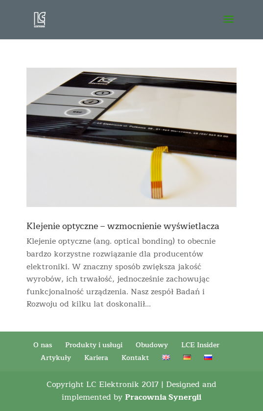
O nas (42, 345)
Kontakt (135, 357)
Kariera (96, 357)
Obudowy (152, 345)
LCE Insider (200, 345)
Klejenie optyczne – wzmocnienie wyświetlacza (122, 226)
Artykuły (56, 357)
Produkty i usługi (93, 345)
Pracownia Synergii (163, 397)
